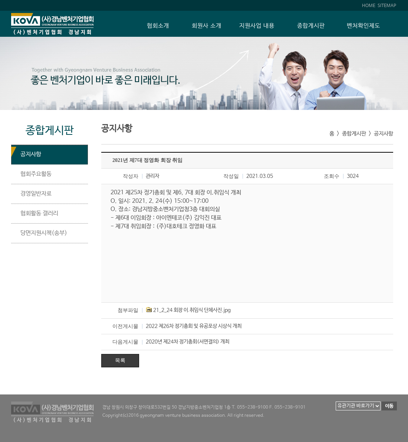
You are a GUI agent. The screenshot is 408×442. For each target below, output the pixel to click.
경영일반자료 (36, 193)
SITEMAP (387, 5)
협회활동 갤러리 (39, 213)
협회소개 (158, 26)
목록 (120, 360)
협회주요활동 (36, 174)
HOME (368, 5)
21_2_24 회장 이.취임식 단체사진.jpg (192, 310)
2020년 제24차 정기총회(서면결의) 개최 (187, 342)
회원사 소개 (206, 26)
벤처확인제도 (363, 26)
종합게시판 (311, 26)
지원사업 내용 (256, 26)
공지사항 (30, 154)
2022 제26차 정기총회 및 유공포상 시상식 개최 (193, 326)
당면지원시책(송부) (43, 233)
